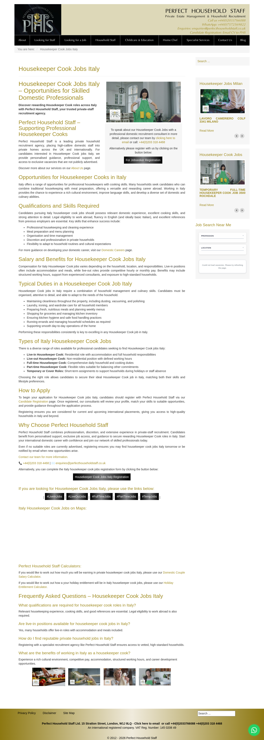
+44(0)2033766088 (231, 20)
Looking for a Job (75, 40)
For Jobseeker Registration (143, 160)
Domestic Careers (113, 250)
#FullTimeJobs (101, 496)
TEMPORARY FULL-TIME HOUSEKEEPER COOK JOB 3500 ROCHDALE (222, 193)
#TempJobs (149, 496)
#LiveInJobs (54, 496)
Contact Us (225, 40)
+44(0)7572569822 (231, 24)
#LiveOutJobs (77, 496)
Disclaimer (49, 713)
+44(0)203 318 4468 (152, 142)
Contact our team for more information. (43, 457)
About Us (77, 168)
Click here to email (147, 723)
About (22, 40)
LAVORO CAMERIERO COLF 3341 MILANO (222, 120)
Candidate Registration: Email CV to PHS (217, 32)
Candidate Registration (33, 401)
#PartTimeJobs (126, 496)
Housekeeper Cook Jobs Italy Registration (102, 477)
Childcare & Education (139, 40)
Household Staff (105, 40)
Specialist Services (198, 40)
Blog (243, 40)
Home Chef (170, 40)
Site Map (68, 713)
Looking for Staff (44, 40)
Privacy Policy (27, 713)
